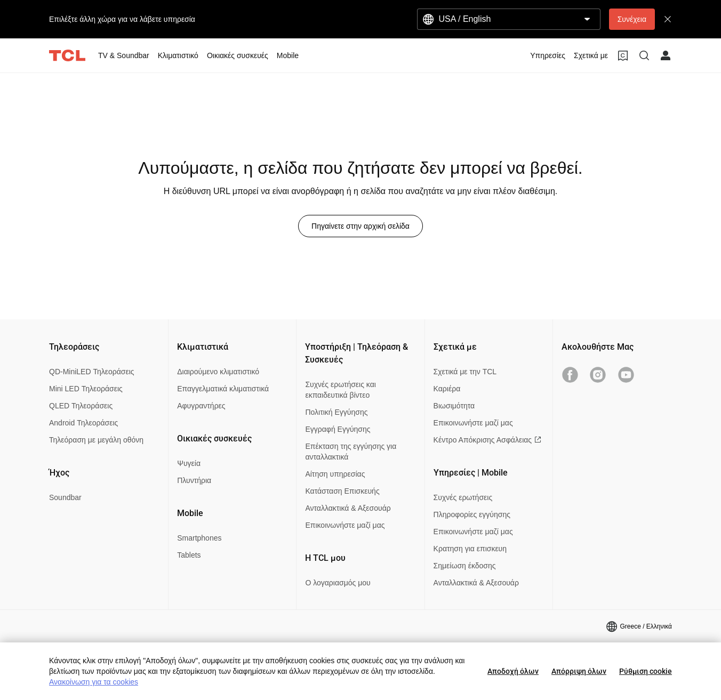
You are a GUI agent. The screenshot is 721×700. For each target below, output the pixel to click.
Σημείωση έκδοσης (465, 565)
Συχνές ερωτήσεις (463, 497)
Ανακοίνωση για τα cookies (93, 682)
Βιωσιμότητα (454, 405)
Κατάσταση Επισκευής (342, 491)
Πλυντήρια (194, 480)
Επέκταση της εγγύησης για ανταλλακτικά (350, 451)
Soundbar (65, 497)
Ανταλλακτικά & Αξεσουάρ (347, 508)
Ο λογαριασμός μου (337, 582)
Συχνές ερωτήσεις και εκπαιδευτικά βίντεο (340, 389)
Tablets (189, 555)
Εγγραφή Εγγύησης (337, 429)
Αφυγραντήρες (201, 405)
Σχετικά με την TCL (465, 371)
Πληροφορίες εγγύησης (472, 514)
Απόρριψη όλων (578, 671)
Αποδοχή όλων (513, 671)
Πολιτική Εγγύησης (336, 412)
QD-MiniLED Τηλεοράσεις (91, 371)
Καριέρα (447, 388)
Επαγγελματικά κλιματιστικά (223, 388)
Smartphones (199, 538)
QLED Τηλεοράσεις (81, 405)
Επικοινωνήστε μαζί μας (344, 525)
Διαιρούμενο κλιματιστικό (218, 371)
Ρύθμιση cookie (645, 671)
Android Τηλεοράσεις (83, 423)
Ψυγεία (189, 463)
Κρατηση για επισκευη (470, 548)
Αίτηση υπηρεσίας (335, 474)
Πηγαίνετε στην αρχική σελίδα (360, 226)
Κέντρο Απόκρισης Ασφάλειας (487, 440)
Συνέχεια (632, 19)
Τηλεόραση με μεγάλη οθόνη (96, 440)
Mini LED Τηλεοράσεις (86, 388)
